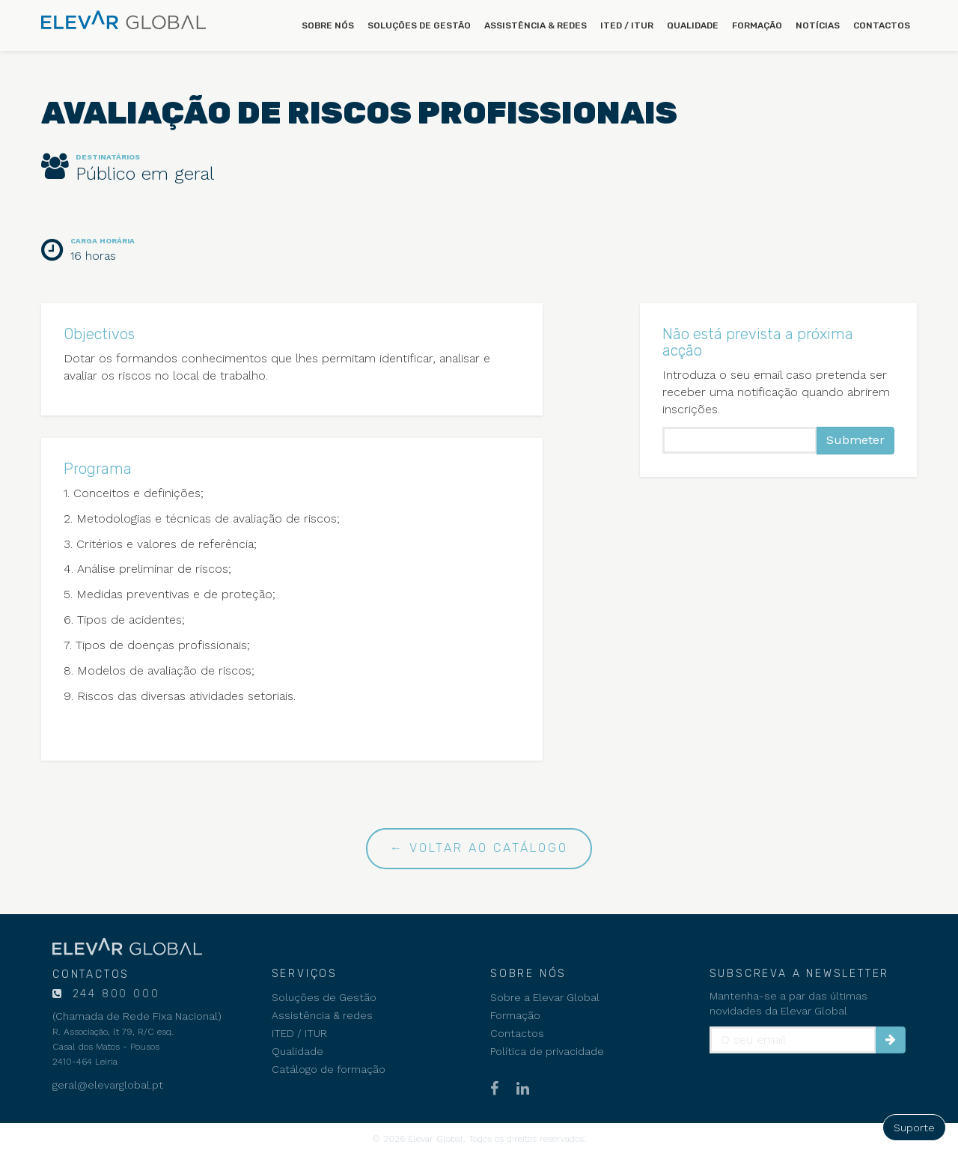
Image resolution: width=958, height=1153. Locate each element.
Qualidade (692, 25)
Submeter (855, 440)
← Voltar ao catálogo (479, 848)
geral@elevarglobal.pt (107, 1085)
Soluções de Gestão (419, 25)
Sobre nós (328, 25)
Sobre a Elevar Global (544, 997)
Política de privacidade (547, 1051)
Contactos (881, 25)
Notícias (818, 25)
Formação (757, 25)
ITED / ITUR (626, 25)
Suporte (914, 1128)
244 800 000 (113, 994)
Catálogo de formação (328, 1069)
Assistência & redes (535, 25)
